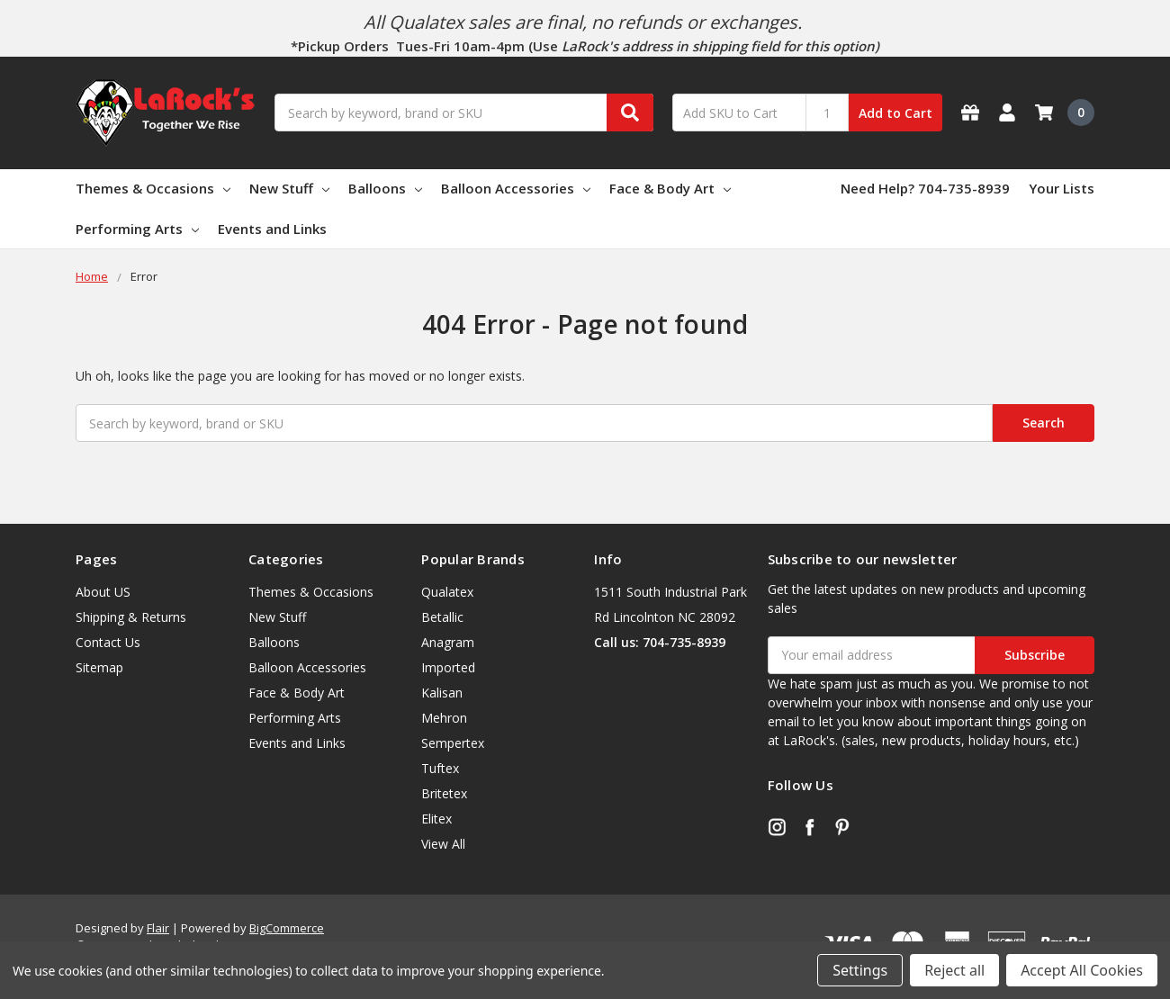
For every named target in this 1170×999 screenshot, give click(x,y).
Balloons (385, 188)
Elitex (436, 818)
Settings (859, 970)
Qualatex (447, 591)
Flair (158, 928)
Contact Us (108, 642)
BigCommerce (286, 928)
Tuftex (440, 768)
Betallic (442, 617)
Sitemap (99, 667)
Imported (448, 667)
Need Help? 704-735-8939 (925, 188)
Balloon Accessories (515, 188)
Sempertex (452, 743)
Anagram (447, 642)
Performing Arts (137, 229)
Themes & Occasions (153, 188)
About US (103, 591)
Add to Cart (895, 113)
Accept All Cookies (1082, 970)
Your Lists (1061, 188)
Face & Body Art (670, 188)
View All (443, 843)
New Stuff (289, 188)
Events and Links (272, 229)
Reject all (954, 970)
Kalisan (442, 692)
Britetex (444, 793)
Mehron (444, 717)
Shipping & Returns (131, 617)
